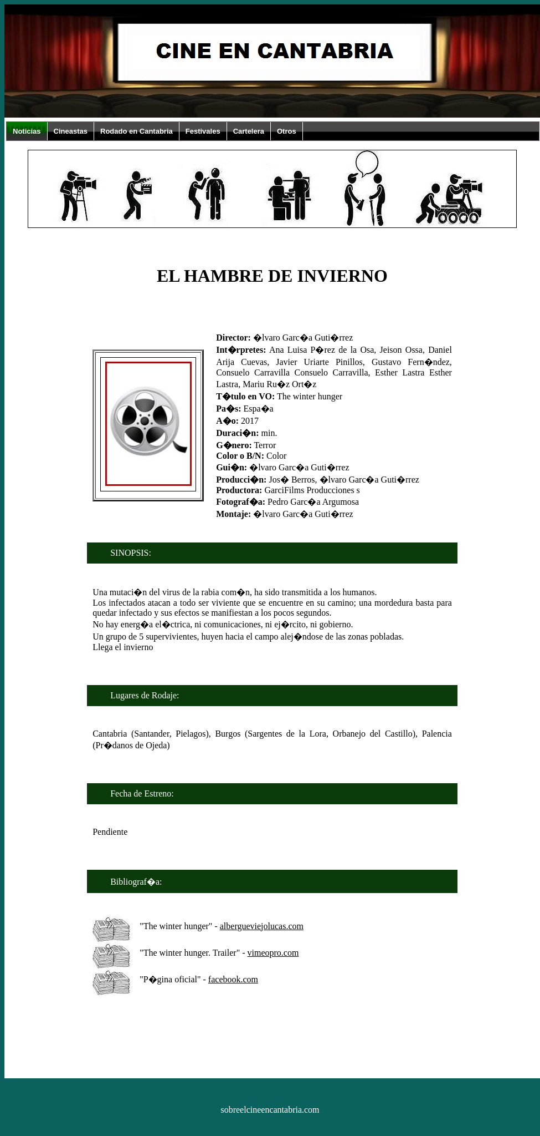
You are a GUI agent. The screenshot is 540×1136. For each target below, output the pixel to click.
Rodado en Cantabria (136, 131)
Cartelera (248, 131)
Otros (286, 131)
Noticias (27, 131)
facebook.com (233, 979)
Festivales (203, 131)
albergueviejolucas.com (262, 926)
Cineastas (71, 131)
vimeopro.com (273, 952)
